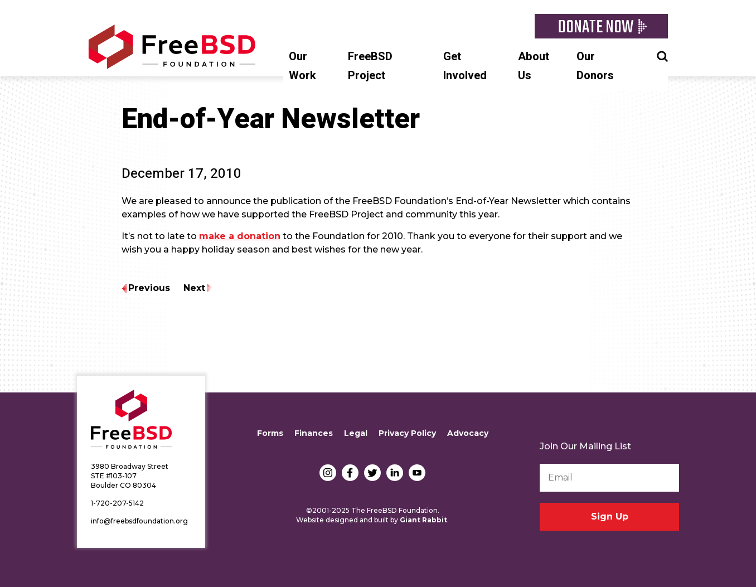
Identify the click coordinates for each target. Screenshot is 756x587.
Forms (270, 433)
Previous (149, 288)
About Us (533, 66)
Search (662, 55)
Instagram (328, 473)
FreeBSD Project (370, 66)
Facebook (350, 473)
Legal (355, 433)
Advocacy (467, 433)
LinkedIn (395, 473)
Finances (313, 433)
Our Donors (595, 66)
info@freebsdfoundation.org (139, 521)
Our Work (302, 66)
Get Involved (465, 66)
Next (194, 288)
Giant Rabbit (423, 520)
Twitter (372, 473)
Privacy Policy (407, 433)
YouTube (417, 473)
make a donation (239, 236)
